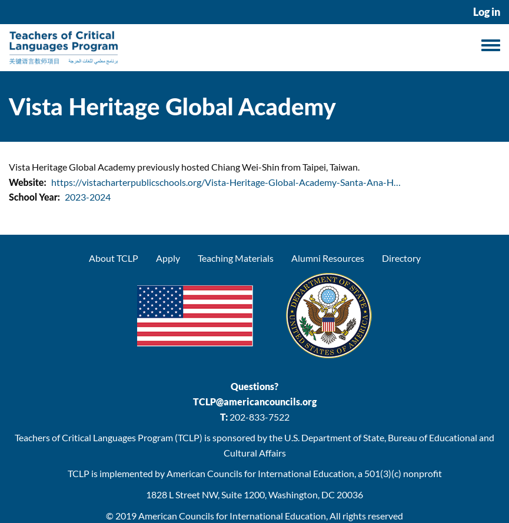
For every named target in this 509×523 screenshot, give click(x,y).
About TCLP (113, 258)
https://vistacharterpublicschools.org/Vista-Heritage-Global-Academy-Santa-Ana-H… (226, 182)
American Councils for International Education (232, 515)
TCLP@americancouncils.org (255, 401)
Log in (486, 12)
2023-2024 (88, 196)
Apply (168, 258)
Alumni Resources (327, 258)
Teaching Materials (236, 258)
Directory (401, 258)
